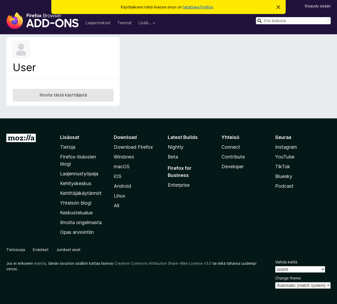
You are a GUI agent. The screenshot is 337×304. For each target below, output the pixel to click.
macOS (122, 166)
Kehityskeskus (75, 183)
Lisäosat (69, 137)
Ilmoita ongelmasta (81, 222)
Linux (119, 196)
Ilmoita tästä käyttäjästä (63, 95)
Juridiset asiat (68, 249)
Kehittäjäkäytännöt (81, 193)
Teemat (124, 22)
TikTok (282, 166)
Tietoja (67, 147)
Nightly (176, 147)
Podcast (284, 186)
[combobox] (293, 20)
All (116, 205)
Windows (124, 157)
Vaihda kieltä (286, 262)
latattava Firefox (198, 7)
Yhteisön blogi (75, 203)
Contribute (233, 157)
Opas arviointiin (77, 232)
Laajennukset (98, 22)
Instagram (286, 147)
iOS (117, 176)
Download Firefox (133, 147)
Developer (232, 166)
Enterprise (179, 185)
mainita (40, 263)
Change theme (288, 278)
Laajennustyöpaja (79, 173)
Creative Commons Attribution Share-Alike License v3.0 (163, 263)
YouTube (284, 157)
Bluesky (283, 176)
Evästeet (40, 249)
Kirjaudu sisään (318, 6)
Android (122, 186)
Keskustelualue (76, 212)
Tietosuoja (15, 249)
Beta (173, 157)
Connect (230, 147)
